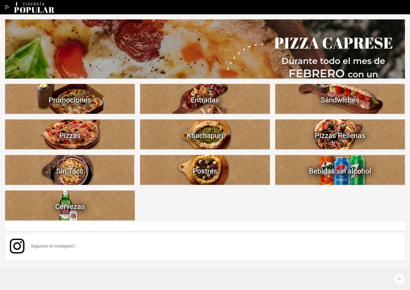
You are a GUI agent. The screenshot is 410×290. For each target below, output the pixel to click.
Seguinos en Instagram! (53, 246)
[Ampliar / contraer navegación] (7, 7)
